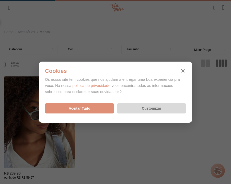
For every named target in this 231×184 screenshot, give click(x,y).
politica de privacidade (91, 85)
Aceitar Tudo (79, 108)
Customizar (151, 108)
